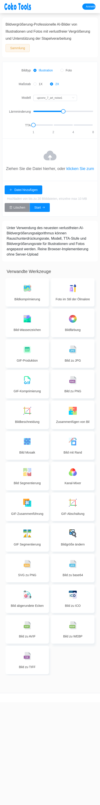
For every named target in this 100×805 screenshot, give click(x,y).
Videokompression (11, 739)
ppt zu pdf (75, 724)
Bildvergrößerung (60, 724)
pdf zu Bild (75, 732)
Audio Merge (25, 747)
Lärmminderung (20, 111)
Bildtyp (26, 70)
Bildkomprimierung (61, 709)
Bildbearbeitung (59, 732)
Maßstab (25, 84)
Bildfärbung (58, 739)
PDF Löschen (42, 763)
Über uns (91, 709)
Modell (26, 97)
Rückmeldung (92, 716)
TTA (28, 125)
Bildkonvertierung (60, 716)
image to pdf (75, 716)
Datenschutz (91, 724)
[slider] (63, 111)
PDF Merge (41, 724)
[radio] (43, 70)
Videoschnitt (8, 709)
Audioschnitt (25, 709)
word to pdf (74, 709)
